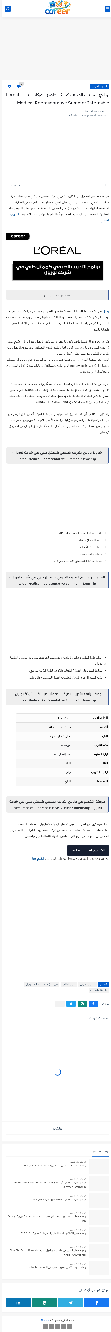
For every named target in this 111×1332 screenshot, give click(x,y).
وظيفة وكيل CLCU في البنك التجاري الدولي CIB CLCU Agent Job (51, 1233)
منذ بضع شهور (74, 1161)
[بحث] (5, 9)
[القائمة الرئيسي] (105, 9)
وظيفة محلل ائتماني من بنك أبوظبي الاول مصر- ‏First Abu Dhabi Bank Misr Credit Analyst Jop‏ (46, 1252)
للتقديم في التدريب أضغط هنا (86, 850)
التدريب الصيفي (97, 86)
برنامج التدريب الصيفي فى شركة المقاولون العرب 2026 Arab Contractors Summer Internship (48, 1185)
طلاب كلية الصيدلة (96, 990)
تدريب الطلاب (67, 984)
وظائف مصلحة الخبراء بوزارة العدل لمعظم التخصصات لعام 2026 (52, 1166)
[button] (91, 1004)
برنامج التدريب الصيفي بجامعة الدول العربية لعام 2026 (57, 1200)
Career (43, 1320)
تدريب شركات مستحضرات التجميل (40, 984)
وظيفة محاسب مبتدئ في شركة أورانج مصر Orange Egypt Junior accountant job (45, 1219)
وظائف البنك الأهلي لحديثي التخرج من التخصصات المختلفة (55, 1267)
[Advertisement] (55, 50)
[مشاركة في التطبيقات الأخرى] (57, 1004)
